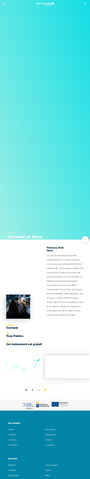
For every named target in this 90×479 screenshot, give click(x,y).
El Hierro (48, 440)
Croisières (12, 470)
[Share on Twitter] (26, 390)
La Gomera (12, 445)
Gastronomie (13, 476)
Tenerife (11, 430)
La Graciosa (50, 445)
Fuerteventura (50, 435)
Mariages (11, 465)
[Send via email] (45, 390)
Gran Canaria (50, 430)
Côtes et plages (51, 465)
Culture (48, 470)
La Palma (12, 440)
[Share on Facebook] (33, 390)
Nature (47, 476)
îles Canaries (14, 423)
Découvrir (12, 459)
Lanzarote (12, 435)
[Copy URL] (39, 390)
